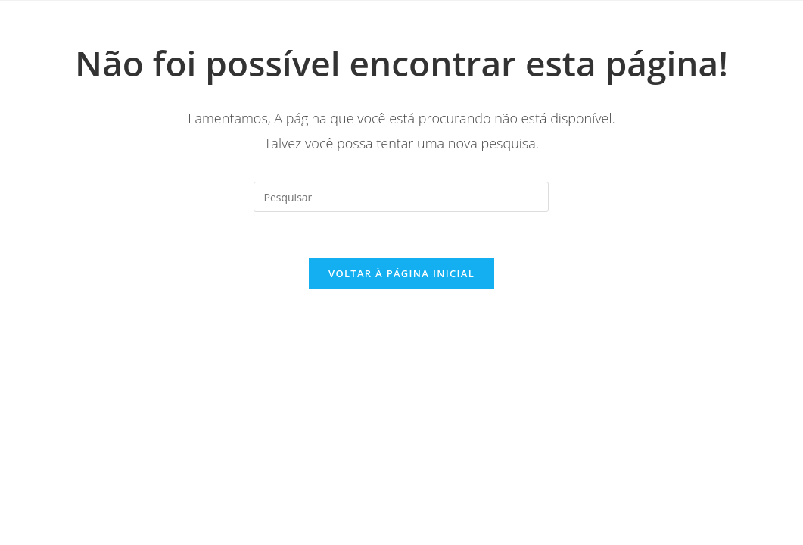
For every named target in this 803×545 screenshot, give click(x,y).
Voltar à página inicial (401, 273)
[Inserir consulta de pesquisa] (401, 197)
